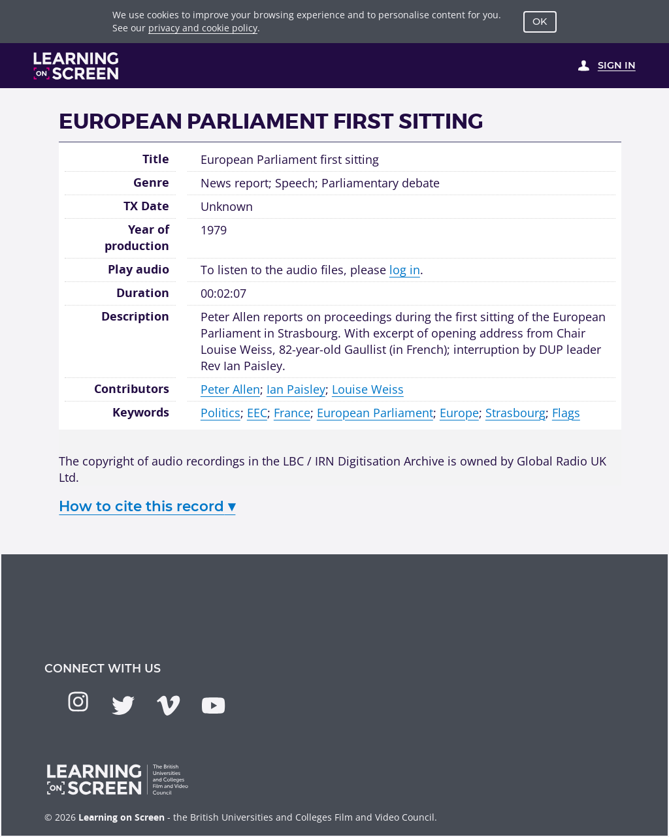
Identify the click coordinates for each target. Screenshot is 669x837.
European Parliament (375, 412)
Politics (220, 412)
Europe (459, 412)
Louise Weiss (368, 389)
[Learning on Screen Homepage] (76, 66)
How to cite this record (147, 505)
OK (539, 21)
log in (404, 269)
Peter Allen (230, 389)
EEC (257, 412)
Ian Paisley (296, 389)
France (292, 412)
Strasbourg (515, 412)
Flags (566, 412)
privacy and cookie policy (202, 28)
